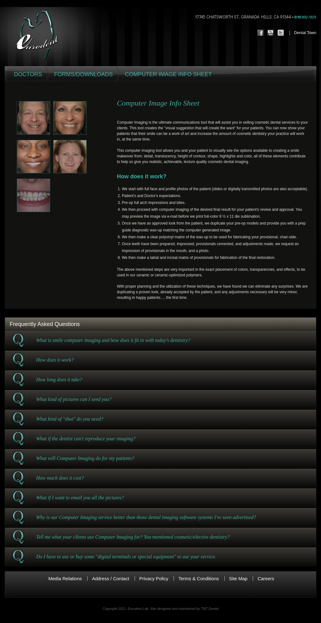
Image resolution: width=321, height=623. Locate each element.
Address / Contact (110, 578)
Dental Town (305, 32)
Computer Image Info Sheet (168, 74)
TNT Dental (209, 609)
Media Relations (65, 578)
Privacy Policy (153, 578)
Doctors (28, 74)
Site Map (238, 578)
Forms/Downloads (83, 74)
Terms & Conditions (198, 578)
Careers (265, 578)
